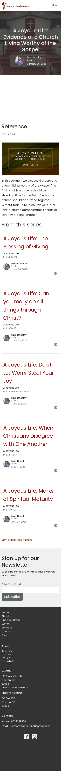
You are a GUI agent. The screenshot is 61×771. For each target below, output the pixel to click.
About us (7, 616)
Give (4, 635)
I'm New (6, 658)
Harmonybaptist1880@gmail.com (30, 726)
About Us (7, 651)
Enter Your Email (11, 584)
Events (6, 623)
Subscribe (12, 596)
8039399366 (18, 721)
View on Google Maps (15, 687)
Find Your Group (11, 620)
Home (5, 612)
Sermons (7, 627)
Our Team (7, 654)
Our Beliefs (8, 661)
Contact (7, 631)
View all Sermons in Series (17, 540)
